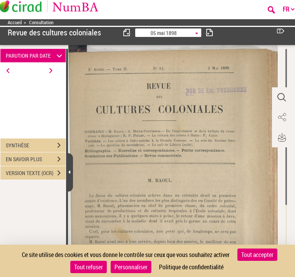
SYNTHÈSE (36, 145)
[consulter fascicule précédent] (127, 32)
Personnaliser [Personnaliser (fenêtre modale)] (131, 267)
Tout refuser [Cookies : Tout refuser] (88, 267)
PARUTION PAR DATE (35, 55)
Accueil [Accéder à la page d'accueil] (15, 22)
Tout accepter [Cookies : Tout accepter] (257, 254)
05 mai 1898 (164, 33)
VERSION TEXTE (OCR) (36, 173)
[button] (281, 97)
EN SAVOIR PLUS (36, 159)
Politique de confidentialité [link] (191, 267)
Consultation (41, 22)
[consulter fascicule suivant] (209, 32)
